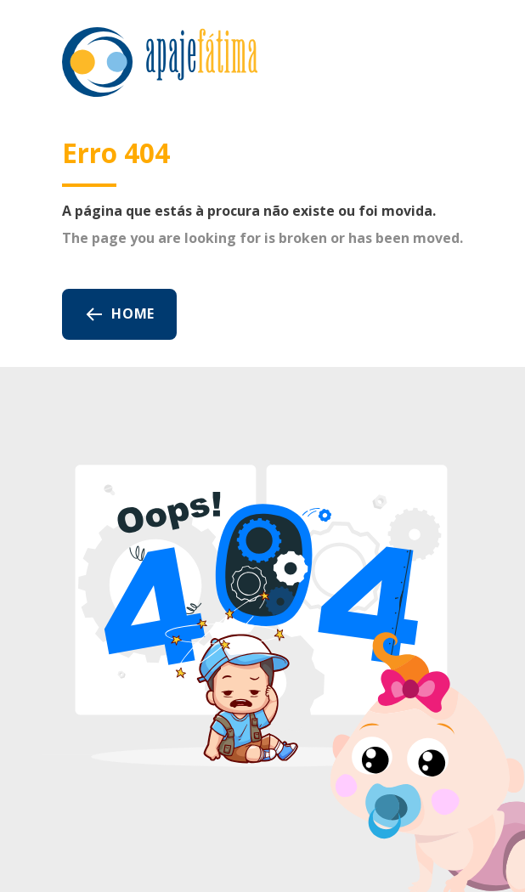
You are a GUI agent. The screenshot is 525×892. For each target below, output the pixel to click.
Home (119, 314)
